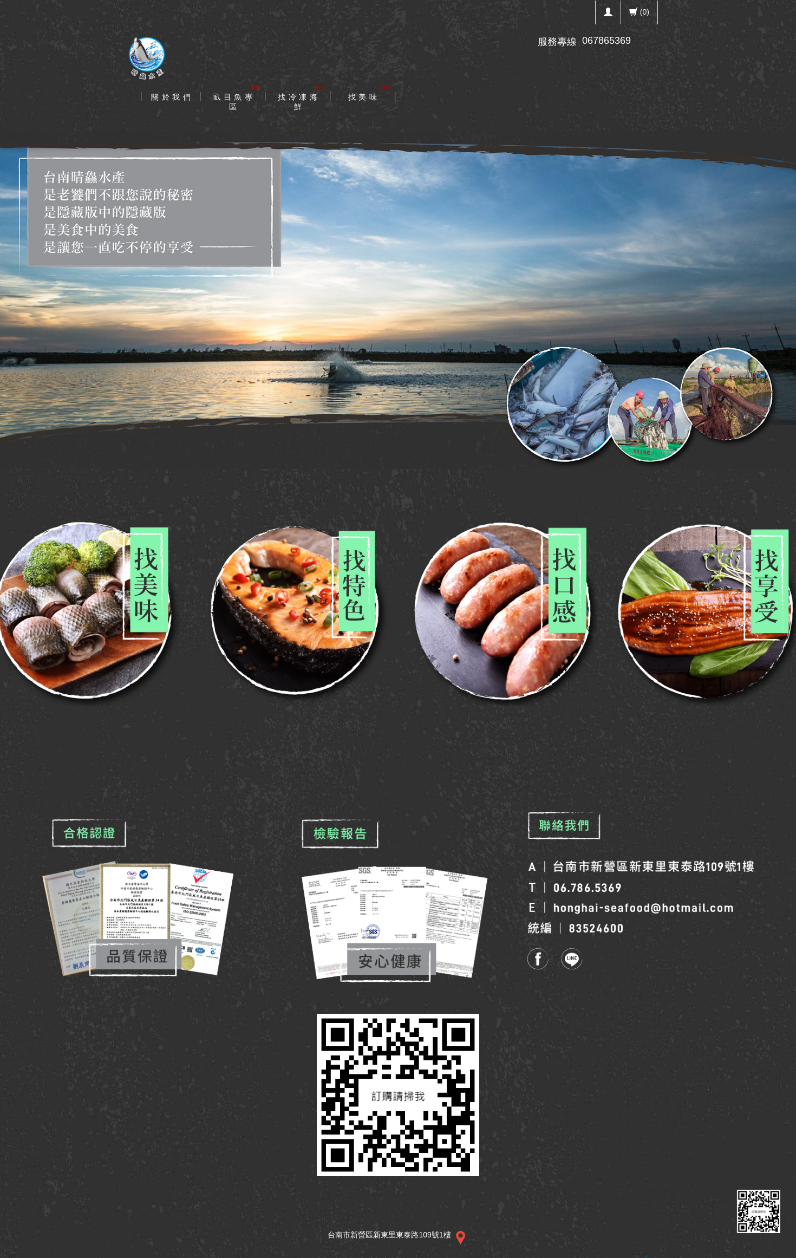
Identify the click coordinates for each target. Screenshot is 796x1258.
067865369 (606, 40)
